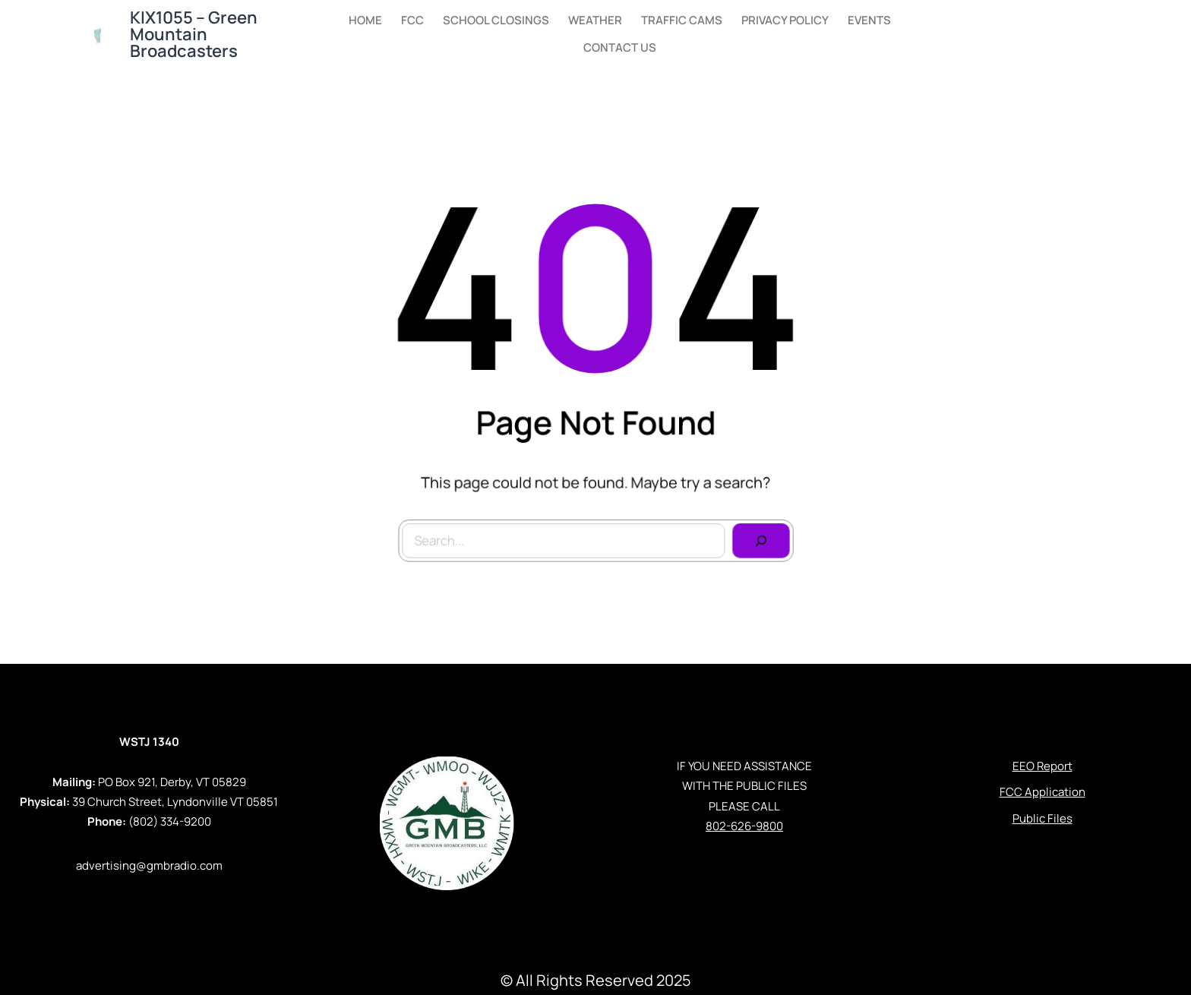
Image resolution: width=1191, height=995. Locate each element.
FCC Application (1042, 792)
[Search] (757, 537)
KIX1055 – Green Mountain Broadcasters (193, 34)
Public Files (1043, 818)
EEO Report (1043, 766)
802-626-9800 (744, 826)
